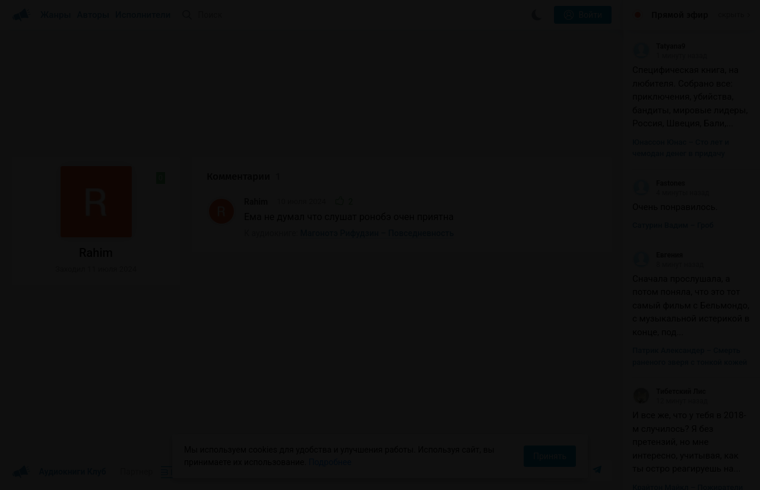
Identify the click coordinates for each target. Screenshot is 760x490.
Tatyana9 (658, 46)
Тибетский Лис (669, 391)
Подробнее (330, 462)
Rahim (256, 201)
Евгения (657, 255)
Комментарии (243, 176)
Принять (549, 456)
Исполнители (142, 14)
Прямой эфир (679, 14)
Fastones (658, 183)
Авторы (93, 14)
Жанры (55, 14)
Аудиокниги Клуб (59, 472)
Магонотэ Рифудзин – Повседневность (377, 233)
